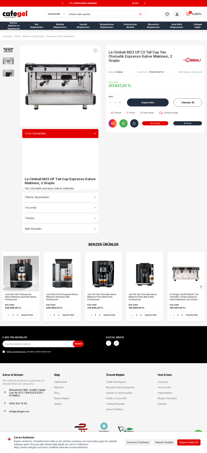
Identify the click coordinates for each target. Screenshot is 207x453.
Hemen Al (188, 102)
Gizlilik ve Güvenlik (116, 397)
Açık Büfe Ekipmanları (176, 25)
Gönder (77, 343)
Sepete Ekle (148, 102)
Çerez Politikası (114, 408)
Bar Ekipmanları (36, 25)
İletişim (58, 403)
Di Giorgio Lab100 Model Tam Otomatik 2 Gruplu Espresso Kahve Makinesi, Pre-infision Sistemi (185, 295)
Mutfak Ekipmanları (60, 25)
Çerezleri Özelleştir (138, 442)
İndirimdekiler (165, 392)
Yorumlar (60, 207)
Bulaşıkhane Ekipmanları (107, 25)
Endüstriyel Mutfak (130, 25)
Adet (111, 97)
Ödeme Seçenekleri (60, 197)
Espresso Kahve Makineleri (60, 36)
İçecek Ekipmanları (83, 25)
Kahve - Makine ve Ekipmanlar (14, 26)
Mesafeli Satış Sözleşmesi (120, 386)
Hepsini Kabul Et (188, 442)
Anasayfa (7, 36)
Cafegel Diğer (197, 25)
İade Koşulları (60, 228)
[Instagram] (118, 343)
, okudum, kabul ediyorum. (26, 351)
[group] (60, 86)
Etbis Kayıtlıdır (82, 429)
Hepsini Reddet (164, 442)
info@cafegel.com (19, 410)
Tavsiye (60, 218)
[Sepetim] (194, 14)
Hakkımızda (60, 381)
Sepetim (162, 403)
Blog (56, 392)
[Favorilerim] (167, 14)
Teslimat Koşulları (115, 403)
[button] (62, 3)
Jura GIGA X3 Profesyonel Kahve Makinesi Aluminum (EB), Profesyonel (62, 295)
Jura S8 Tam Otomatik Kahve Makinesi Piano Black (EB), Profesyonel (143, 295)
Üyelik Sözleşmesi (116, 381)
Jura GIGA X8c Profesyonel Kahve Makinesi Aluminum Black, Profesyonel (19, 295)
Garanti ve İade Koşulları (119, 392)
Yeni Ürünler (164, 386)
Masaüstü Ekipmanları (153, 25)
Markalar (59, 386)
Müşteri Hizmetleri (167, 397)
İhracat (187, 123)
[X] (109, 343)
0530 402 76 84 (18, 403)
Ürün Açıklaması (60, 133)
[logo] (15, 14)
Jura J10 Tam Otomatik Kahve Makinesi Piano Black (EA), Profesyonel (102, 295)
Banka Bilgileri (62, 397)
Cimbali (119, 72)
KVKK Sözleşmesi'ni (16, 351)
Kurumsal (155, 123)
